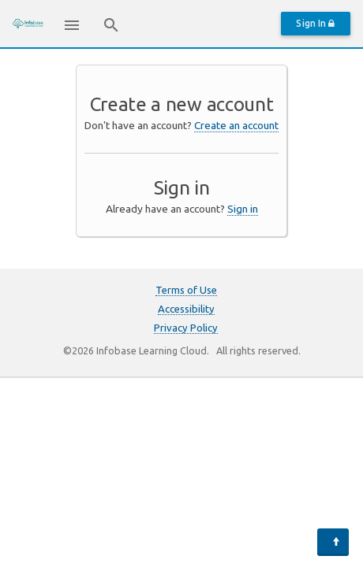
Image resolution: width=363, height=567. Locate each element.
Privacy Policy (186, 327)
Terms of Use (186, 289)
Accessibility (186, 308)
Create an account (236, 125)
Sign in (242, 208)
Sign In (315, 23)
